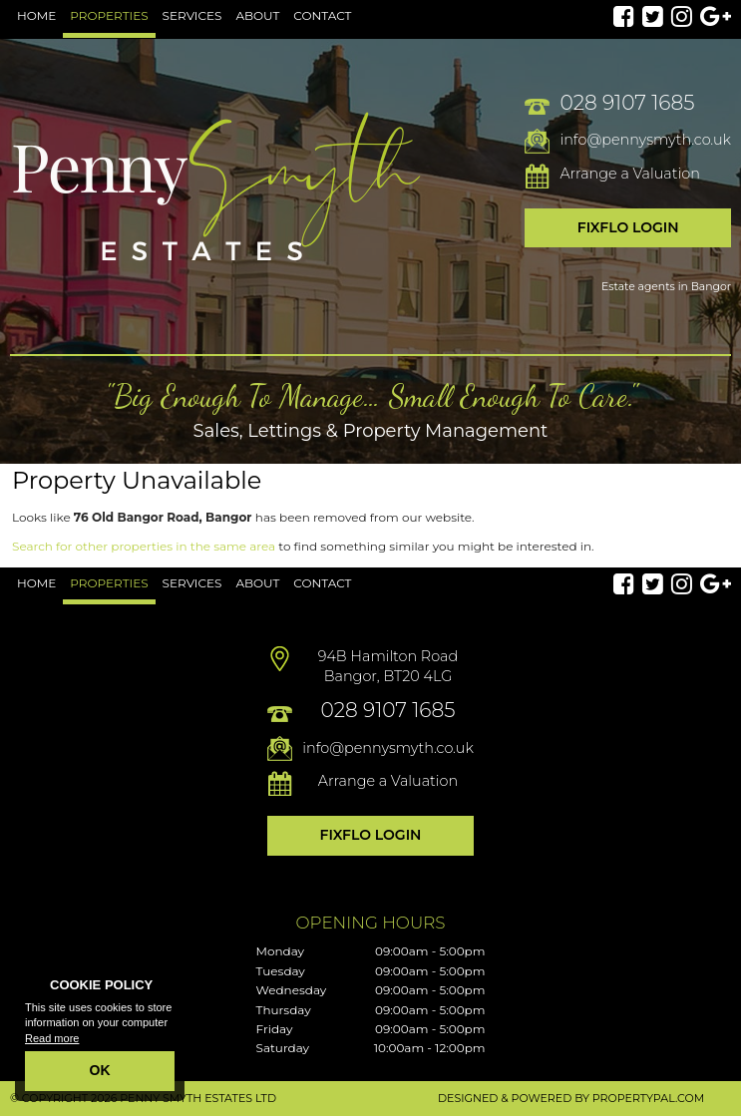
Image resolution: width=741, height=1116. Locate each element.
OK (100, 1070)
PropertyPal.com (648, 1098)
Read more (52, 1038)
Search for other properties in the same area (143, 546)
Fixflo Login (628, 227)
